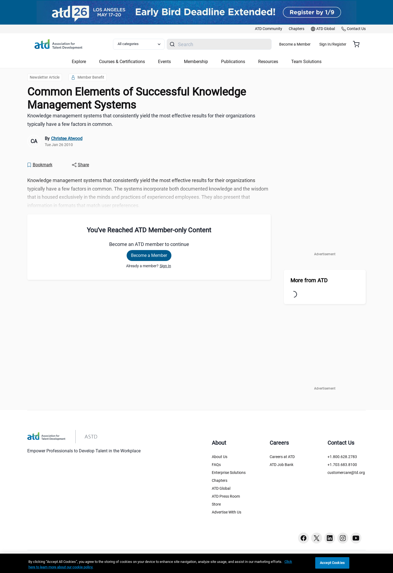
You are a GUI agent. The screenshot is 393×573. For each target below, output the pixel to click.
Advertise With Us (226, 512)
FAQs (216, 464)
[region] (196, 563)
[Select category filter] (141, 44)
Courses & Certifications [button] (122, 61)
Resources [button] (268, 61)
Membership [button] (196, 61)
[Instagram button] (342, 538)
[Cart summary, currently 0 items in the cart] (358, 44)
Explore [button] (79, 61)
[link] (268, 29)
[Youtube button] (355, 538)
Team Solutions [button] (306, 61)
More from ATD (308, 280)
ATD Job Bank (281, 464)
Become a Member (311, 44)
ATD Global (221, 488)
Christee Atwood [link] (66, 138)
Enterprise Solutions (229, 472)
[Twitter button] (316, 538)
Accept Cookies (332, 563)
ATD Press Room (226, 496)
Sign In (165, 266)
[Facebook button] (303, 538)
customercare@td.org (346, 472)
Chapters (219, 480)
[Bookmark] (39, 165)
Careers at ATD (282, 457)
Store (216, 504)
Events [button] (164, 61)
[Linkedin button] (329, 538)
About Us (219, 457)
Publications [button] (233, 61)
